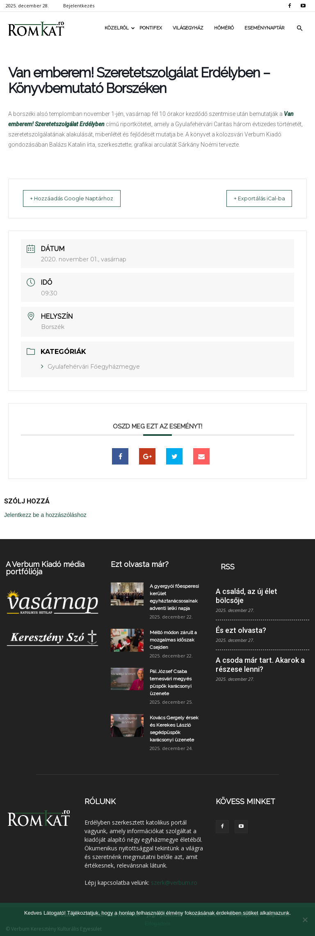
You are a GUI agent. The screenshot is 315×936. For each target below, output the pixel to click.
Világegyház (188, 28)
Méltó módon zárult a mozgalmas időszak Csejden (173, 639)
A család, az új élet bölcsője (246, 595)
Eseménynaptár (264, 28)
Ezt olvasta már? (140, 564)
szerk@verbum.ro (174, 882)
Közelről (119, 28)
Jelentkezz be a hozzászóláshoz (45, 514)
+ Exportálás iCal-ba (252, 198)
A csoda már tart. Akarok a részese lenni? (260, 664)
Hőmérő (224, 28)
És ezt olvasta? (241, 630)
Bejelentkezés (78, 5)
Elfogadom (157, 923)
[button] (299, 28)
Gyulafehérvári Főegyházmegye (94, 366)
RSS (228, 566)
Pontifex (150, 28)
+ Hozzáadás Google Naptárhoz (79, 198)
